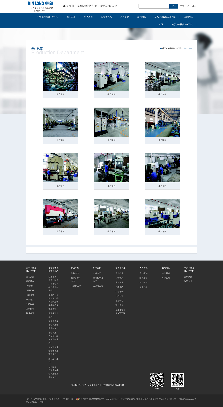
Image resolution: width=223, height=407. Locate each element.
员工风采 (143, 287)
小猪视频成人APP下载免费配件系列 (53, 338)
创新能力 (30, 300)
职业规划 (143, 282)
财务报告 (119, 292)
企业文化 (30, 286)
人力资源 (124, 17)
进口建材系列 (53, 360)
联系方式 (188, 281)
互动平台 (119, 305)
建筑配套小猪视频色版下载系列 (53, 350)
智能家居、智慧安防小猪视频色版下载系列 (53, 372)
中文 (182, 6)
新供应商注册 (96, 385)
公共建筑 (75, 273)
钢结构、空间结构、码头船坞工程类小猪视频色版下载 (53, 302)
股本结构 (119, 287)
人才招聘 (143, 273)
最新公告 (119, 273)
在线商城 (188, 17)
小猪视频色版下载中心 (47, 17)
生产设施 (188, 48)
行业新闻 (166, 278)
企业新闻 (166, 273)
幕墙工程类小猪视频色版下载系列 (53, 324)
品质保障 (30, 309)
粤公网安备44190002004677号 (90, 399)
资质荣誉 (30, 295)
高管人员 (119, 282)
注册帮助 (107, 385)
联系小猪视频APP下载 (164, 17)
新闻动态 (141, 17)
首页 (161, 24)
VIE (193, 6)
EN (188, 6)
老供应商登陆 (118, 385)
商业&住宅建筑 (75, 279)
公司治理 (119, 278)
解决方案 (71, 17)
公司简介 (30, 277)
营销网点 (188, 277)
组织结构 (30, 281)
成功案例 (88, 17)
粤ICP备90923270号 (187, 399)
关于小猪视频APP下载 (182, 24)
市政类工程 (76, 286)
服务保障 (30, 313)
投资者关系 (106, 17)
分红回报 (119, 296)
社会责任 (119, 301)
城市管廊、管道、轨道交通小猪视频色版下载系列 (53, 284)
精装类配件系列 (53, 315)
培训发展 (143, 278)
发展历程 (30, 290)
